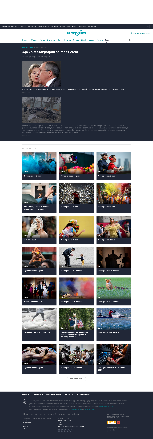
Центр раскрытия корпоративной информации (71, 426)
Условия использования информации (117, 427)
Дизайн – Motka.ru (112, 431)
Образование (82, 26)
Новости (91, 40)
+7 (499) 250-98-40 (76, 409)
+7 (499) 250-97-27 (89, 409)
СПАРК (25, 421)
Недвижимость (71, 26)
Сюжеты (99, 40)
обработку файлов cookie (106, 406)
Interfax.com (32, 26)
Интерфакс (76, 33)
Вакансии (59, 394)
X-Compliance (27, 422)
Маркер (25, 426)
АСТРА (25, 428)
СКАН (59, 422)
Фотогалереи (27, 47)
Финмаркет (54, 26)
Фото (107, 40)
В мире (42, 40)
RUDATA (60, 424)
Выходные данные (112, 429)
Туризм (62, 26)
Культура (67, 40)
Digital (83, 40)
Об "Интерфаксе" (20, 26)
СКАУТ (25, 424)
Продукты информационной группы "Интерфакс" (51, 414)
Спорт (60, 40)
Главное (25, 40)
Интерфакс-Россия (43, 26)
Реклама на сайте (71, 394)
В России (34, 40)
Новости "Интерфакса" (64, 421)
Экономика (51, 40)
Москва (76, 40)
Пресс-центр (50, 394)
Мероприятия (92, 26)
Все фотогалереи (76, 379)
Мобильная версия (7, 26)
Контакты (25, 394)
